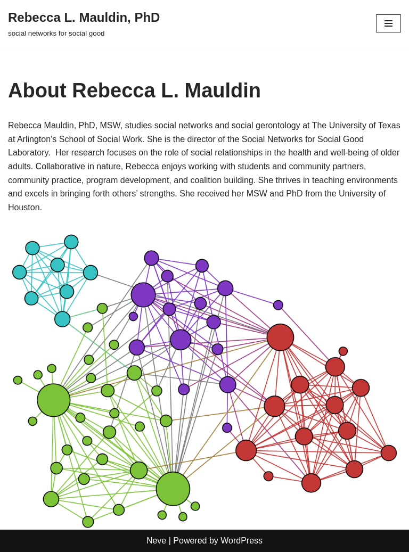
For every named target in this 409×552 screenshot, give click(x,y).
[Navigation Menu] (388, 23)
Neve (156, 540)
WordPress (241, 540)
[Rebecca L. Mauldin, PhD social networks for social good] (84, 23)
